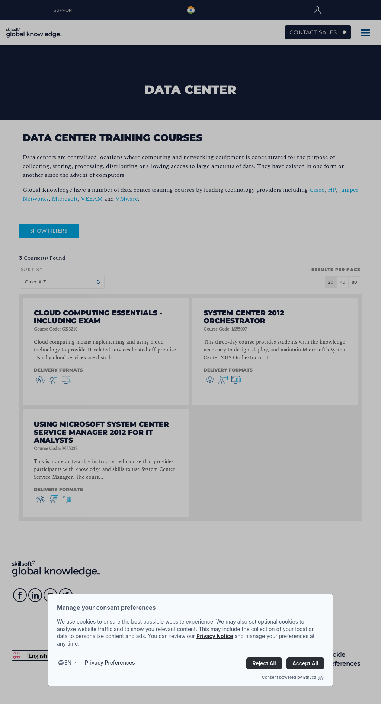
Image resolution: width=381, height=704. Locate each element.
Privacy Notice (214, 636)
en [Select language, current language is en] (67, 662)
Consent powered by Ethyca (293, 677)
